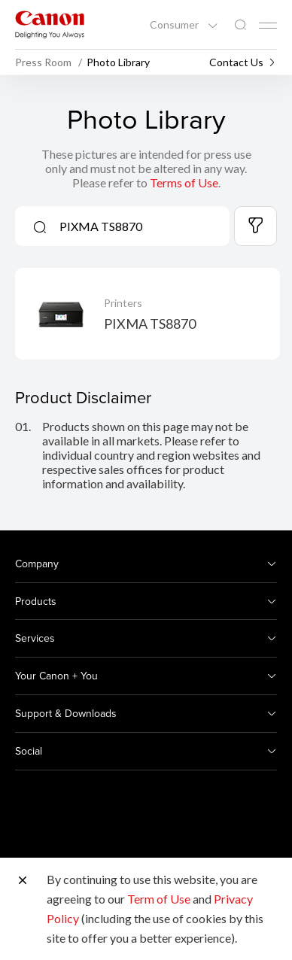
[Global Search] (240, 25)
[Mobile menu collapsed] (268, 26)
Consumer (175, 25)
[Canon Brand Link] (49, 24)
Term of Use (158, 899)
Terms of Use (184, 182)
